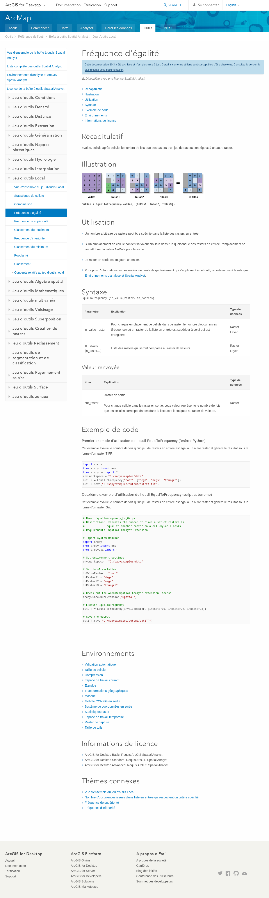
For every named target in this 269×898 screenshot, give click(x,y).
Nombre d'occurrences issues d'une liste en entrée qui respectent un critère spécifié (142, 797)
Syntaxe (90, 105)
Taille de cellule (95, 669)
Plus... (168, 28)
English (231, 5)
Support (110, 5)
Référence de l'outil (31, 36)
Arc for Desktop (23, 4)
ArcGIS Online (80, 860)
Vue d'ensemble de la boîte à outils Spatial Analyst (36, 55)
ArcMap (18, 18)
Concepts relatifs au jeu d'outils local (39, 272)
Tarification (92, 5)
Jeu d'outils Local (104, 36)
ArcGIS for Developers (86, 876)
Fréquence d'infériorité (29, 238)
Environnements (96, 115)
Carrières (142, 865)
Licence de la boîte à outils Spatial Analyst (35, 88)
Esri (254, 5)
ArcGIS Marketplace (84, 886)
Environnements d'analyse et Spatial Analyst (115, 275)
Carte (65, 28)
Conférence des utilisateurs (155, 876)
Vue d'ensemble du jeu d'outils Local (39, 187)
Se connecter (208, 5)
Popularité (21, 255)
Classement (22, 264)
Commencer (40, 28)
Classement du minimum (31, 247)
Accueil (14, 28)
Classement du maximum (31, 230)
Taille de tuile (94, 727)
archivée (127, 64)
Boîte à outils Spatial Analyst (68, 36)
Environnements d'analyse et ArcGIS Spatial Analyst (32, 77)
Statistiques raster (97, 711)
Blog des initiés (146, 871)
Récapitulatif (93, 89)
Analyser (86, 28)
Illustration (92, 94)
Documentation (68, 5)
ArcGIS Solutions (82, 881)
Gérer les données (118, 28)
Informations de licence (100, 120)
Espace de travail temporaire (104, 717)
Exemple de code (97, 110)
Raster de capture (97, 722)
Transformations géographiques (106, 690)
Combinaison (23, 204)
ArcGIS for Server (83, 871)
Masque (90, 696)
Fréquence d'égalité (27, 212)
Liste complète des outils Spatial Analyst (34, 66)
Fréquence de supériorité (31, 221)
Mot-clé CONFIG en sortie (102, 701)
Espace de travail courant (102, 680)
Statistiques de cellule (29, 195)
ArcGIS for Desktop (84, 865)
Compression (94, 675)
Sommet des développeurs (154, 881)
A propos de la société (151, 860)
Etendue (90, 685)
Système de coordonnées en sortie (108, 706)
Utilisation (91, 99)
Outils (148, 28)
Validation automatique (100, 664)
